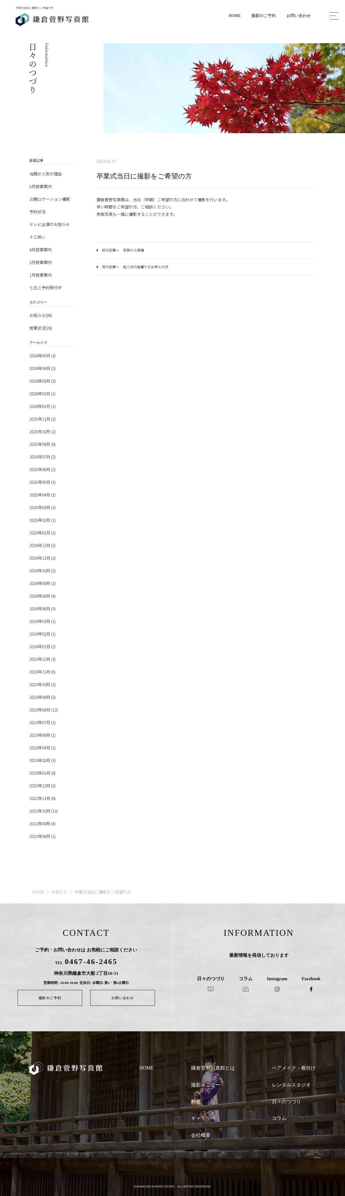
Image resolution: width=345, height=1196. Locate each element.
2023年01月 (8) (42, 773)
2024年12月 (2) (42, 545)
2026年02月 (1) (42, 393)
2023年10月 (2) (42, 684)
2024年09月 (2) (42, 583)
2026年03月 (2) (42, 381)
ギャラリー (203, 1118)
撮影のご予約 (263, 15)
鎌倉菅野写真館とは (213, 1068)
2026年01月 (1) (42, 406)
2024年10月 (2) (42, 570)
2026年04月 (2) (42, 368)
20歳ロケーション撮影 (49, 199)
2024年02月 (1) (42, 634)
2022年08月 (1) (42, 836)
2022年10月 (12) (43, 811)
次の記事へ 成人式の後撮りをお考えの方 (135, 266)
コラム (279, 1118)
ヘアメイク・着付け (294, 1068)
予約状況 (37, 211)
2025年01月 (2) (42, 532)
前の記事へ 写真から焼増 (123, 250)
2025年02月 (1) (42, 520)
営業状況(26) (40, 328)
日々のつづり (286, 1101)
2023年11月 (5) (42, 672)
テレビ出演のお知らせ (49, 224)
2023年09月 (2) (42, 697)
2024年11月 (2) (42, 558)
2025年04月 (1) (42, 495)
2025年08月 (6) (42, 444)
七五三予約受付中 (45, 287)
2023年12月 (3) (42, 659)
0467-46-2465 (91, 961)
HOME (234, 15)
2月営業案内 (40, 262)
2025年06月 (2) (42, 469)
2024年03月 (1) (42, 621)
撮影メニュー (205, 1085)
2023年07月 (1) (42, 722)
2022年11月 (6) (42, 798)
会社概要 (201, 1135)
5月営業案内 (40, 186)
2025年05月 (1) (42, 482)
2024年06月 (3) (42, 608)
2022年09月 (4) (42, 823)
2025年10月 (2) (42, 431)
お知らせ (59, 892)
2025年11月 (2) (42, 419)
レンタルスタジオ (291, 1085)
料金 (196, 1101)
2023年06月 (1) (42, 735)
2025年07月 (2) (42, 457)
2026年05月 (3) (42, 355)
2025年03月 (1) (42, 507)
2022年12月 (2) (42, 785)
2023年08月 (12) (43, 709)
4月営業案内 (40, 249)
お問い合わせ (299, 15)
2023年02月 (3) (42, 760)
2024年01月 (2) (42, 646)
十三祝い (37, 237)
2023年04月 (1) (42, 747)
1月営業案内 (40, 275)
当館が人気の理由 (45, 174)
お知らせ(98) (40, 315)
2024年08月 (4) (42, 596)
